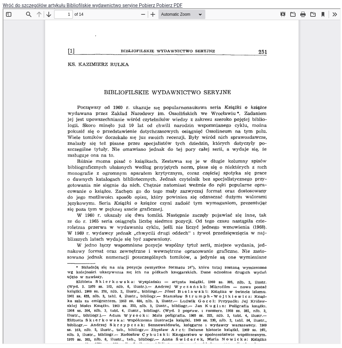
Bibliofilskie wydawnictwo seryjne (102, 5)
